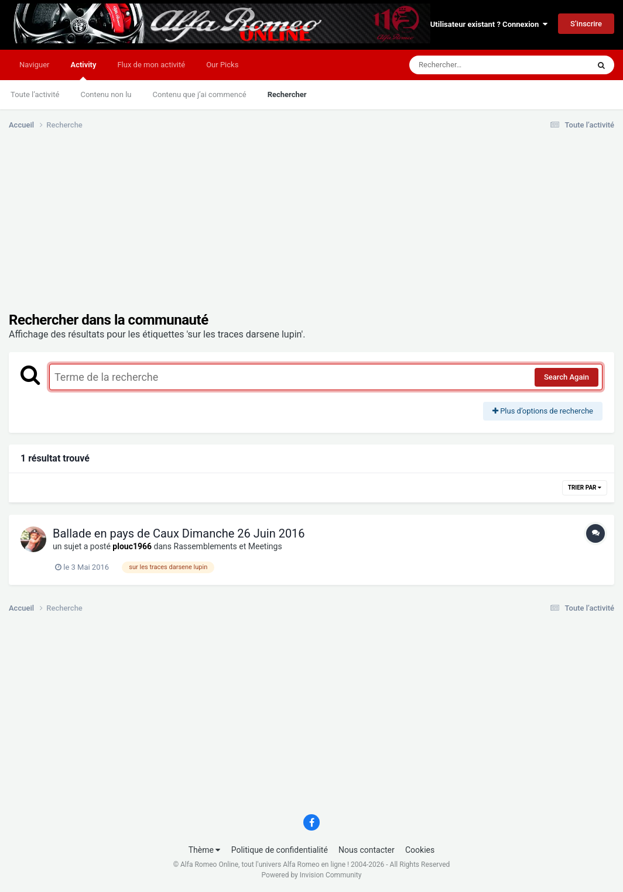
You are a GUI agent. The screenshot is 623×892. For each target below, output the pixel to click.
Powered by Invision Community (312, 875)
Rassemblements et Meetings (228, 546)
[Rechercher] (467, 65)
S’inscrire (586, 23)
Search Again (566, 377)
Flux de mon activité (151, 64)
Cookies (419, 850)
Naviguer (34, 64)
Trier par (584, 487)
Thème (205, 850)
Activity (83, 70)
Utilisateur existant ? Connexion (488, 24)
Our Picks (222, 64)
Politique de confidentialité (279, 850)
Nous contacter (366, 850)
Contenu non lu (105, 94)
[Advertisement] (222, 230)
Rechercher (287, 94)
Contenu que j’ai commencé (200, 94)
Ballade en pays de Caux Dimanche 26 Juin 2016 (179, 533)
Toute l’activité (35, 94)
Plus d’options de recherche (542, 411)
